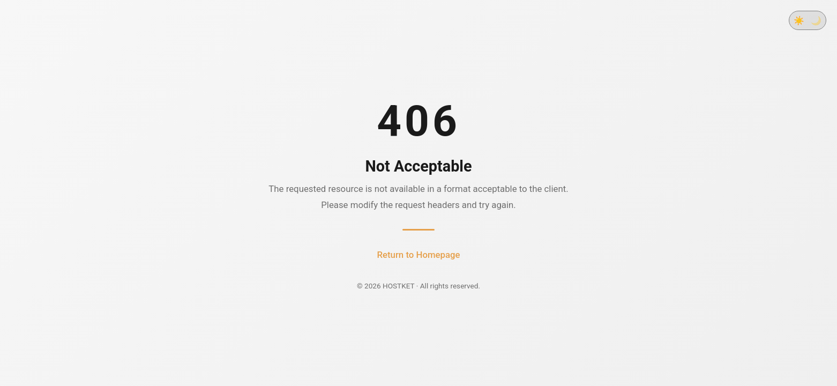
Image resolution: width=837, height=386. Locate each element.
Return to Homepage (418, 254)
